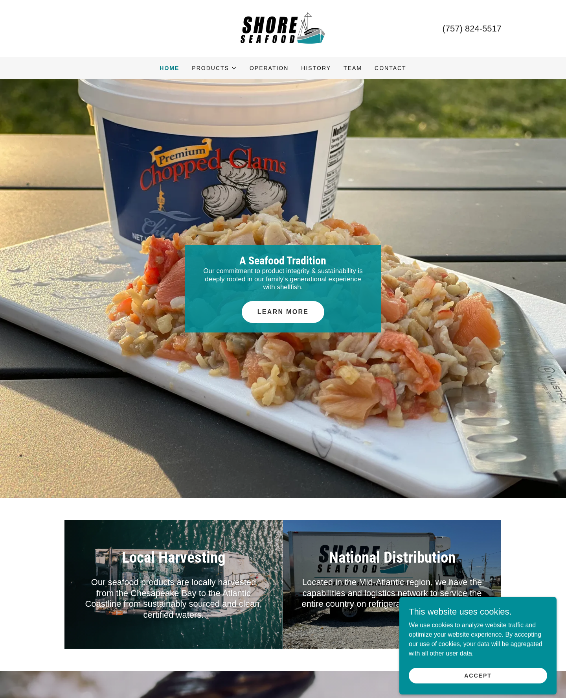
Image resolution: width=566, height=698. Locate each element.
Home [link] (169, 68)
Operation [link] (269, 68)
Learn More (283, 311)
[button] (214, 68)
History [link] (316, 68)
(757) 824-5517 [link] (472, 28)
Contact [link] (390, 68)
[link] (283, 28)
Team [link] (353, 68)
